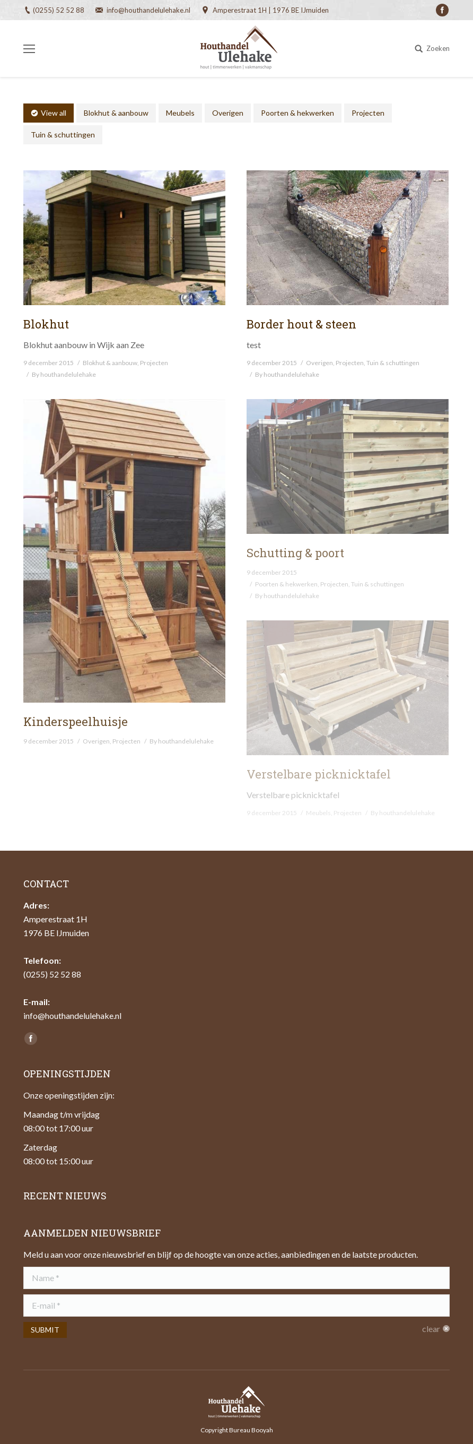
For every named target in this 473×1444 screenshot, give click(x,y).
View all (53, 112)
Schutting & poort (295, 552)
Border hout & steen (301, 324)
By (64, 374)
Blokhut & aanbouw (116, 112)
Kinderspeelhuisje (75, 721)
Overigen (227, 112)
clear (431, 1329)
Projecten (368, 112)
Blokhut (46, 324)
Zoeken (438, 48)
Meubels (180, 112)
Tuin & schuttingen (63, 134)
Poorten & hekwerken (297, 112)
